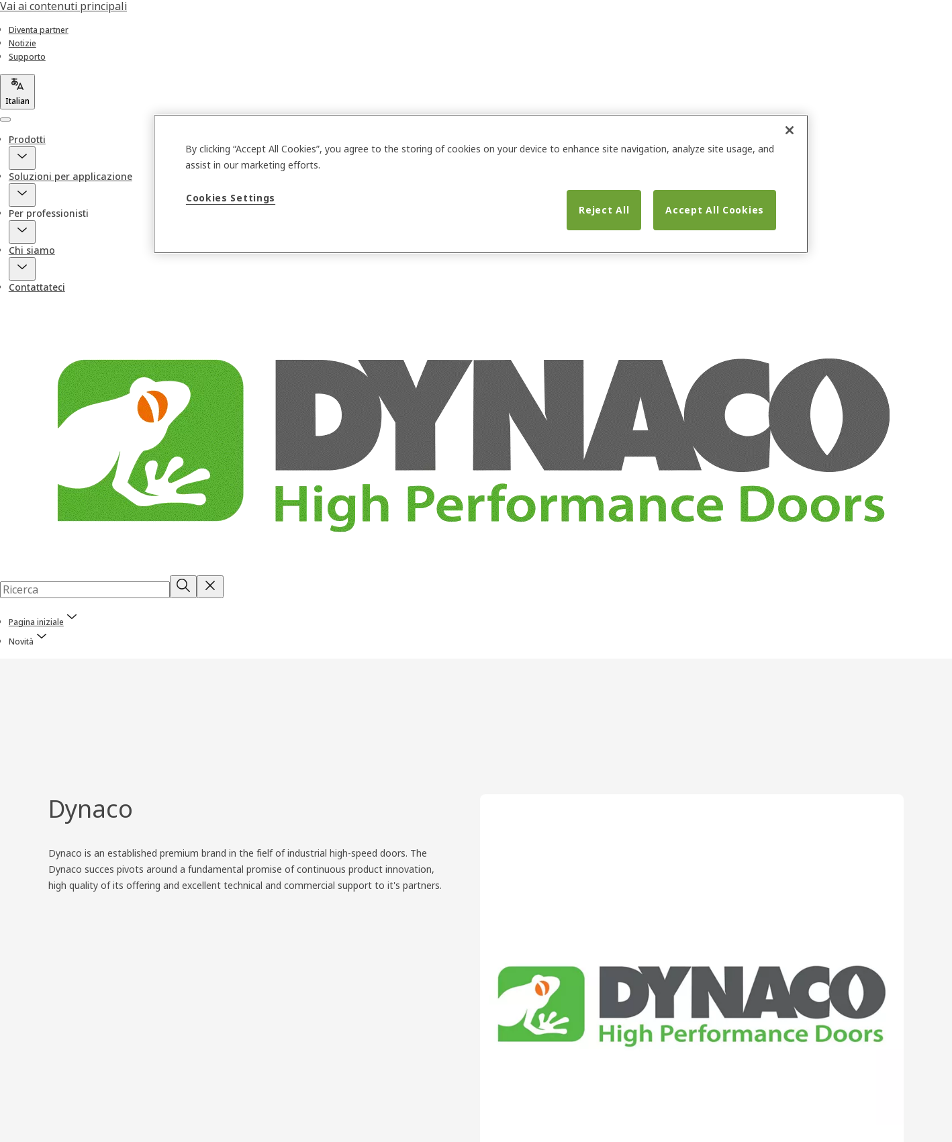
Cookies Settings (230, 197)
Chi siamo (32, 250)
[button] (22, 158)
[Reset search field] (210, 586)
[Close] (789, 130)
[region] (480, 184)
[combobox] (85, 589)
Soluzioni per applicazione (70, 176)
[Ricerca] (183, 586)
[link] (38, 30)
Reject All (604, 209)
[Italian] (17, 91)
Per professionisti (49, 213)
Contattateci (37, 287)
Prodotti (27, 139)
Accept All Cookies (714, 209)
